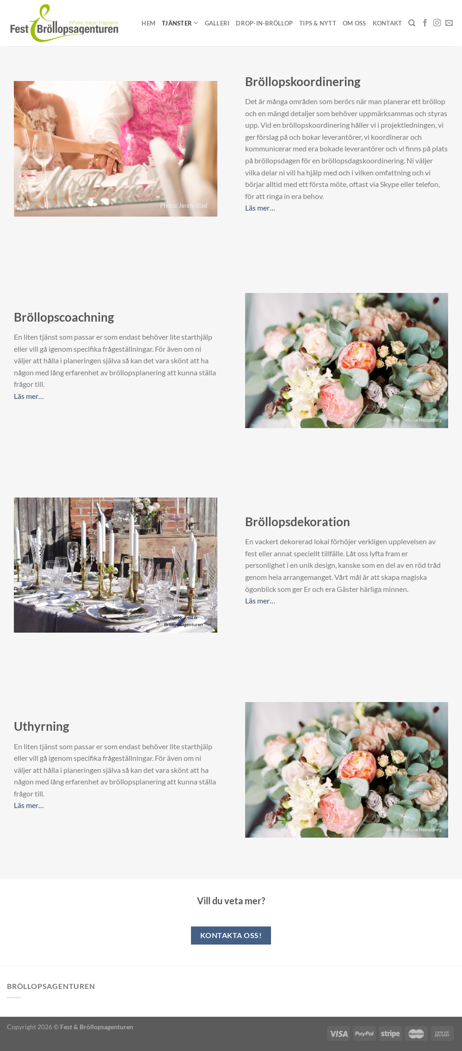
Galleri (217, 23)
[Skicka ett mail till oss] (449, 23)
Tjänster (180, 23)
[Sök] (411, 23)
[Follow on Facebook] (425, 23)
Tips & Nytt (317, 23)
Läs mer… (260, 207)
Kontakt (387, 23)
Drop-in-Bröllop (264, 23)
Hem (148, 23)
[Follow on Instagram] (437, 23)
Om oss (354, 23)
